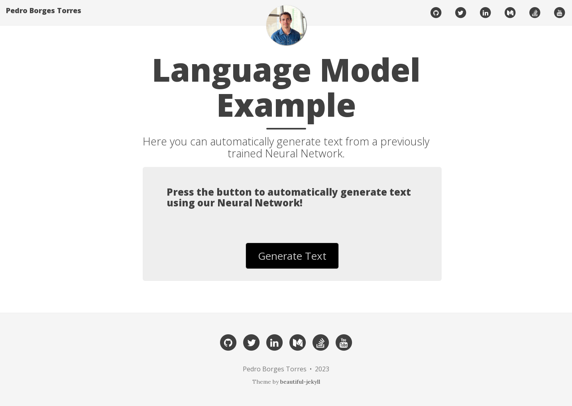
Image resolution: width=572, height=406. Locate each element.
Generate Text (292, 256)
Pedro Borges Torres (43, 18)
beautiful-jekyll (300, 381)
